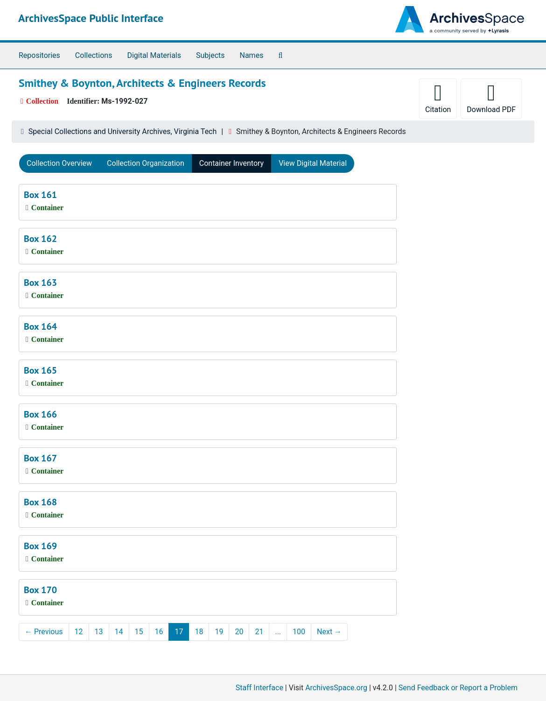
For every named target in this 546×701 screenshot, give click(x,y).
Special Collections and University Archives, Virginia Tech (122, 131)
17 (179, 631)
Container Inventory (231, 163)
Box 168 (40, 502)
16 (159, 631)
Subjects (210, 55)
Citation (438, 98)
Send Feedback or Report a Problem (458, 687)
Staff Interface (259, 687)
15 (139, 631)
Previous (44, 631)
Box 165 (40, 370)
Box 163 (40, 282)
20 (239, 631)
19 (219, 631)
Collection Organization (145, 163)
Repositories (39, 55)
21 (259, 631)
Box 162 (40, 239)
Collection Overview (59, 163)
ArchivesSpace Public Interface (90, 18)
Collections (93, 55)
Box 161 (40, 195)
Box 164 (40, 326)
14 (119, 631)
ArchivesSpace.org (336, 687)
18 (199, 631)
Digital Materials (154, 55)
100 (299, 631)
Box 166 (40, 414)
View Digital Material (313, 163)
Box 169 (40, 546)
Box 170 (40, 590)
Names (252, 55)
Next (329, 631)
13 (99, 631)
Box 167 (40, 458)
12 (79, 631)
